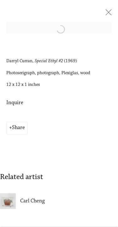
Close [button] (107, 14)
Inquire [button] (14, 103)
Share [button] (18, 128)
